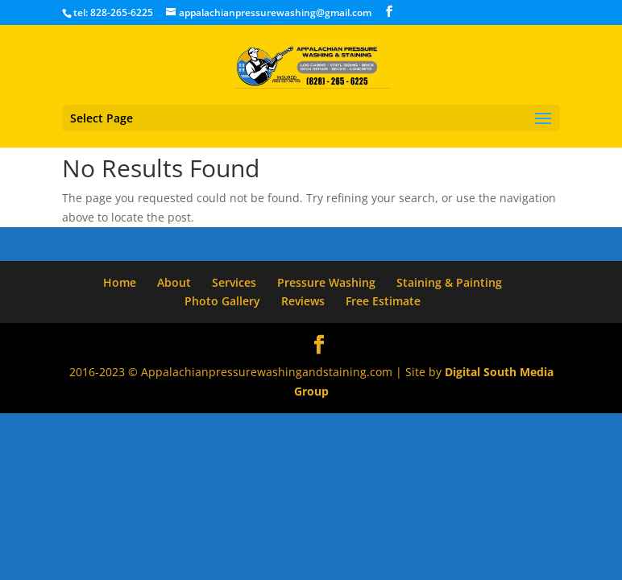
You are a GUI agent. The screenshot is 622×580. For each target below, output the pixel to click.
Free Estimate (383, 301)
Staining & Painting (449, 282)
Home (119, 282)
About (174, 282)
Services (234, 282)
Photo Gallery (222, 301)
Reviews (303, 301)
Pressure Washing (326, 282)
